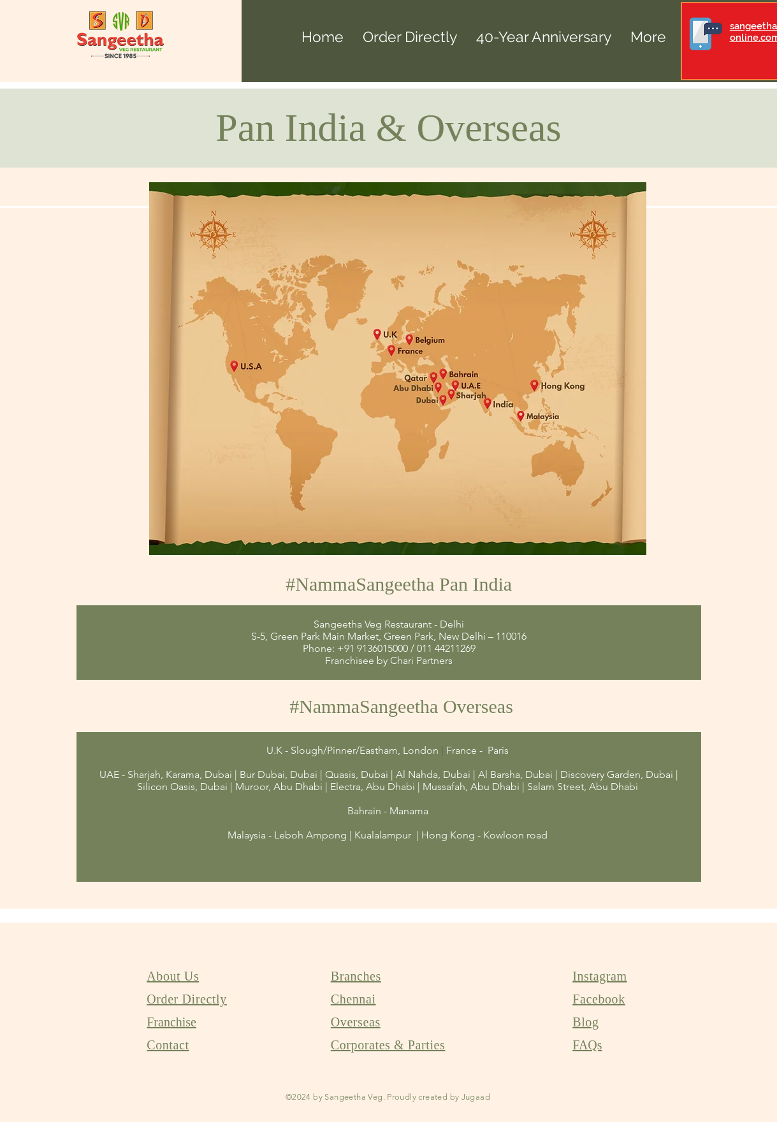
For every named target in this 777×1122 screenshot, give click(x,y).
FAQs (587, 1045)
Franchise (171, 1022)
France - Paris (478, 750)
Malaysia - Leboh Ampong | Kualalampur (321, 835)
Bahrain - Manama (389, 811)
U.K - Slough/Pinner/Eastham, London (352, 750)
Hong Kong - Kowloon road (484, 835)
